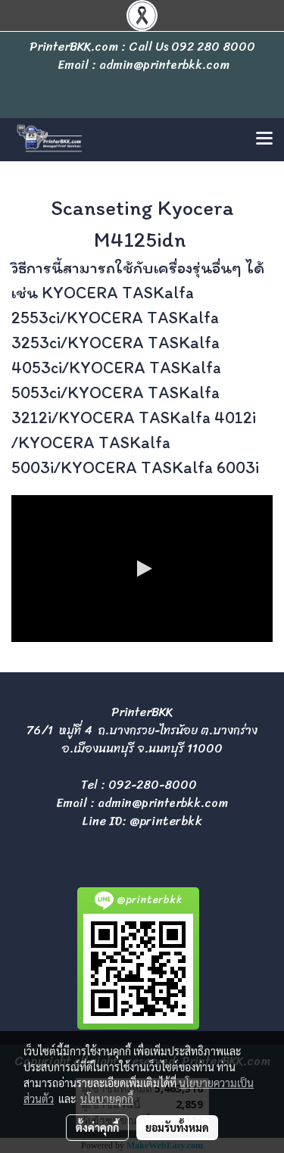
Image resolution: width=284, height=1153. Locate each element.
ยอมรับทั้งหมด (177, 1127)
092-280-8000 (152, 785)
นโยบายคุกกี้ (106, 1098)
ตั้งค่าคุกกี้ (97, 1127)
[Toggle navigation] (264, 139)
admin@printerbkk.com (163, 803)
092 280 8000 (213, 47)
